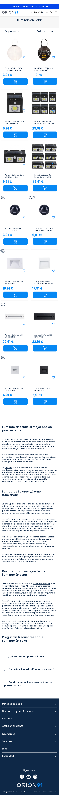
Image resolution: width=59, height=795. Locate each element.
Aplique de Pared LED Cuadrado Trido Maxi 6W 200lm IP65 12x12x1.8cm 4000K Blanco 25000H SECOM (43, 283)
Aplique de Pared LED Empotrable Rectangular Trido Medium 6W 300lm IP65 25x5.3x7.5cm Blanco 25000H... (14, 336)
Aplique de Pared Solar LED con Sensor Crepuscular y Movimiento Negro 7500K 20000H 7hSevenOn (14, 123)
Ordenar (45, 31)
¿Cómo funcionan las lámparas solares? (30, 669)
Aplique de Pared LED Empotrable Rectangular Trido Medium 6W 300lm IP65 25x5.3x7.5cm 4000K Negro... (43, 336)
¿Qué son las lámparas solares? (25, 656)
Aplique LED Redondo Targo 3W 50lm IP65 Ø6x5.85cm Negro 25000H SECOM (43, 229)
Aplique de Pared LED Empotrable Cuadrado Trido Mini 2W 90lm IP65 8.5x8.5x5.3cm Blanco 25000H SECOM (14, 389)
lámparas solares (15, 519)
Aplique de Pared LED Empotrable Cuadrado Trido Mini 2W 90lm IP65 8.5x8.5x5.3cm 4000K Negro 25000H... (43, 389)
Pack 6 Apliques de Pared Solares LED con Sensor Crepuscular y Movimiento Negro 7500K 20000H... (44, 123)
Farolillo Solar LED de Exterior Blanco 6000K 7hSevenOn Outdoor (14, 69)
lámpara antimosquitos (29, 610)
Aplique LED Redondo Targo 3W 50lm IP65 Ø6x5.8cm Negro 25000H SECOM (14, 229)
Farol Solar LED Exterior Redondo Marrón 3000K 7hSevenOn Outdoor (43, 69)
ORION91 (8, 467)
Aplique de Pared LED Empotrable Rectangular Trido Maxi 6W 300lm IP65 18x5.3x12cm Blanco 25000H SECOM (14, 283)
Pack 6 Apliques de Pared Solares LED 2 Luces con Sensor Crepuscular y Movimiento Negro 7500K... (42, 176)
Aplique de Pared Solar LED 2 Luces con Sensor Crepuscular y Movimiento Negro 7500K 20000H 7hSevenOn (14, 176)
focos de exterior (39, 457)
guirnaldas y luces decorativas (16, 457)
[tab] (29, 656)
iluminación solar (23, 470)
